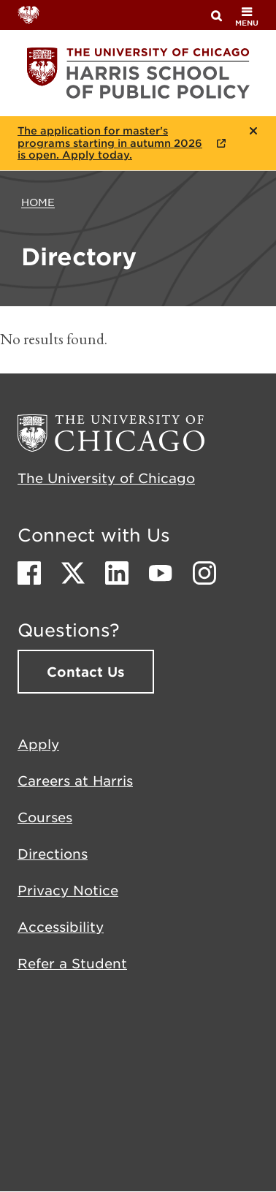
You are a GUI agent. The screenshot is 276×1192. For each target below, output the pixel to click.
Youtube (160, 573)
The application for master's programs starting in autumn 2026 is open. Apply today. (110, 143)
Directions (53, 854)
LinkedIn (117, 573)
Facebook (29, 573)
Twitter (73, 573)
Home (38, 201)
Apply (38, 744)
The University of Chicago (106, 478)
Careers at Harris (75, 780)
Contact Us (86, 672)
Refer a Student (72, 963)
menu (246, 16)
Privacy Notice (68, 890)
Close (253, 131)
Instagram (204, 573)
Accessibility (61, 927)
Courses (45, 817)
